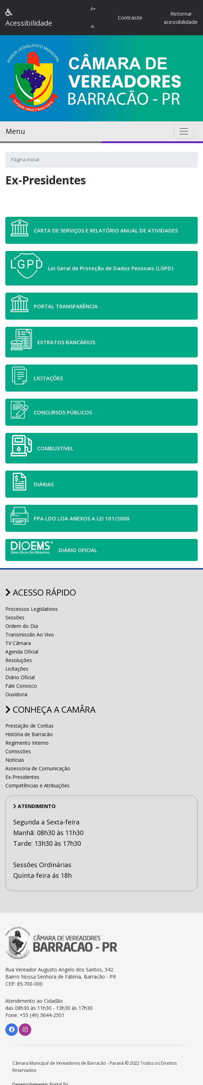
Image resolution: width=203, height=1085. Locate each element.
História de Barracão (29, 734)
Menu (15, 131)
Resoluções (18, 660)
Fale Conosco (21, 685)
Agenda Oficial (21, 651)
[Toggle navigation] (184, 131)
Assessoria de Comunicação (37, 768)
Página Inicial (25, 159)
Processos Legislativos (31, 609)
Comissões (18, 751)
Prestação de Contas (29, 725)
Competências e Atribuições (37, 785)
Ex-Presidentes (22, 777)
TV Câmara (18, 643)
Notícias (14, 759)
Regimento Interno (27, 742)
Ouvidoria (16, 694)
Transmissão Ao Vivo (29, 634)
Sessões (14, 617)
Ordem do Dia (21, 626)
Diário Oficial (20, 677)
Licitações (16, 668)
